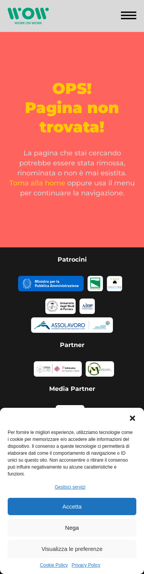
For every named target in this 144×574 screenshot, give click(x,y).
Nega (72, 527)
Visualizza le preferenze (72, 549)
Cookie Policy (54, 565)
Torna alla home (37, 185)
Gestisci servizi (70, 487)
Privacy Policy (86, 565)
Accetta (71, 506)
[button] (132, 417)
